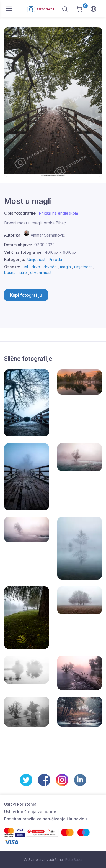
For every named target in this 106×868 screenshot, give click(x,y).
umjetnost (83, 266)
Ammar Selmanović (48, 235)
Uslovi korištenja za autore (30, 811)
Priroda (55, 259)
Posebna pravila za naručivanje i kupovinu (45, 818)
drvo (36, 266)
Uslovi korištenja (20, 804)
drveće (50, 266)
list (26, 266)
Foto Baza (73, 859)
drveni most (40, 272)
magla (65, 266)
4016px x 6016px (60, 252)
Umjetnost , (38, 259)
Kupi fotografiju (26, 295)
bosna (9, 272)
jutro (23, 272)
